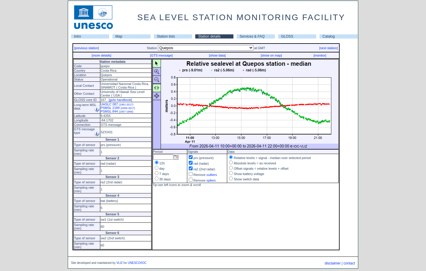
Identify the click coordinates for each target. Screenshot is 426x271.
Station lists (166, 36)
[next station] (328, 48)
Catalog (328, 36)
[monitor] (320, 55)
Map (118, 36)
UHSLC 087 (117, 104)
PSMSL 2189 (118, 108)
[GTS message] (161, 55)
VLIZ (119, 262)
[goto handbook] (120, 100)
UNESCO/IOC (137, 262)
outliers (211, 175)
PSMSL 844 (117, 111)
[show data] (217, 55)
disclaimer (333, 263)
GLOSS (287, 36)
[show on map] (271, 55)
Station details (209, 36)
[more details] (101, 55)
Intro (77, 36)
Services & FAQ (252, 36)
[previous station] (86, 48)
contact (349, 263)
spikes (211, 180)
